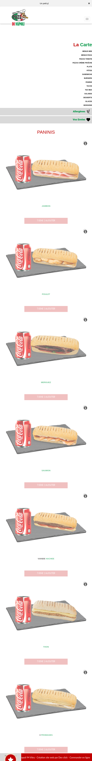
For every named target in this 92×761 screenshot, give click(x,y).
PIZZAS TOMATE (85, 59)
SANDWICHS (87, 74)
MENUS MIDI (87, 51)
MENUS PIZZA (86, 55)
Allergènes (82, 111)
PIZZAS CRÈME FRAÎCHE (82, 63)
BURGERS (88, 78)
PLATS (89, 67)
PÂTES (89, 70)
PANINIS (89, 82)
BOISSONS (88, 105)
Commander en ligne (79, 757)
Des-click (63, 757)
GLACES (88, 101)
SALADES (88, 94)
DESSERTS (87, 98)
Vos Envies (82, 119)
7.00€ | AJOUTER (46, 222)
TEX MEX (88, 90)
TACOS (89, 86)
